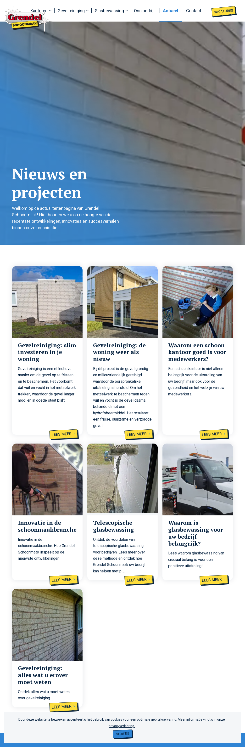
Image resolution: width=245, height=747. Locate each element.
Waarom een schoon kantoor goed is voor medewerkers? (197, 352)
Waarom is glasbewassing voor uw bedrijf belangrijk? (195, 533)
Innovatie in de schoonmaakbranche (47, 526)
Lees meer (63, 434)
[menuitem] (40, 10)
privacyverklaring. (122, 726)
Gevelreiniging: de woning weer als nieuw (119, 352)
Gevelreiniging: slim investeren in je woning (47, 352)
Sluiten (122, 734)
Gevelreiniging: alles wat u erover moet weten (43, 675)
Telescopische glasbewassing (113, 526)
